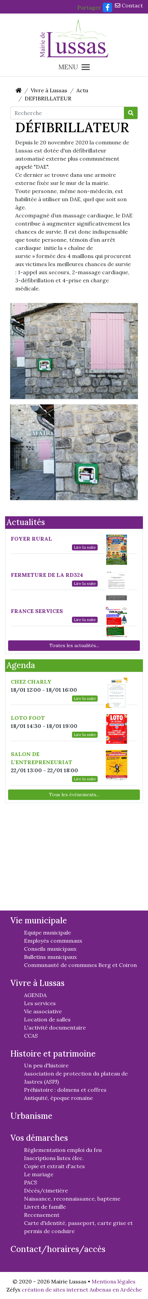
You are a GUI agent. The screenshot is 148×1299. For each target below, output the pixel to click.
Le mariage (38, 1174)
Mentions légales (113, 1281)
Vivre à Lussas (49, 90)
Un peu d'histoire (46, 1065)
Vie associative (43, 1011)
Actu (82, 90)
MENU (74, 67)
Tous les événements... (74, 795)
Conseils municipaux (50, 948)
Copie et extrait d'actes (54, 1166)
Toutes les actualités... (74, 645)
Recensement (41, 1214)
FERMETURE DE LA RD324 (47, 574)
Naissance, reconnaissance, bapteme (72, 1198)
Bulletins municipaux (50, 956)
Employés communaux (53, 940)
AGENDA (35, 995)
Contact (129, 5)
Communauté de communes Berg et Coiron (80, 965)
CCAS (31, 1035)
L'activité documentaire (55, 1027)
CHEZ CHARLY (31, 681)
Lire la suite (85, 547)
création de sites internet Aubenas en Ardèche (82, 1289)
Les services (40, 1003)
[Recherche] (67, 113)
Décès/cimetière (46, 1190)
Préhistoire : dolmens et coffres (65, 1089)
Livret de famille (45, 1206)
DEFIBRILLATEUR (48, 98)
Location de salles (47, 1019)
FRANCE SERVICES (37, 611)
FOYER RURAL (31, 538)
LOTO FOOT (28, 717)
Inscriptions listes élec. (54, 1158)
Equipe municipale (47, 932)
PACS (30, 1182)
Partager (89, 7)
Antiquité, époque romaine (58, 1097)
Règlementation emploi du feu (63, 1150)
